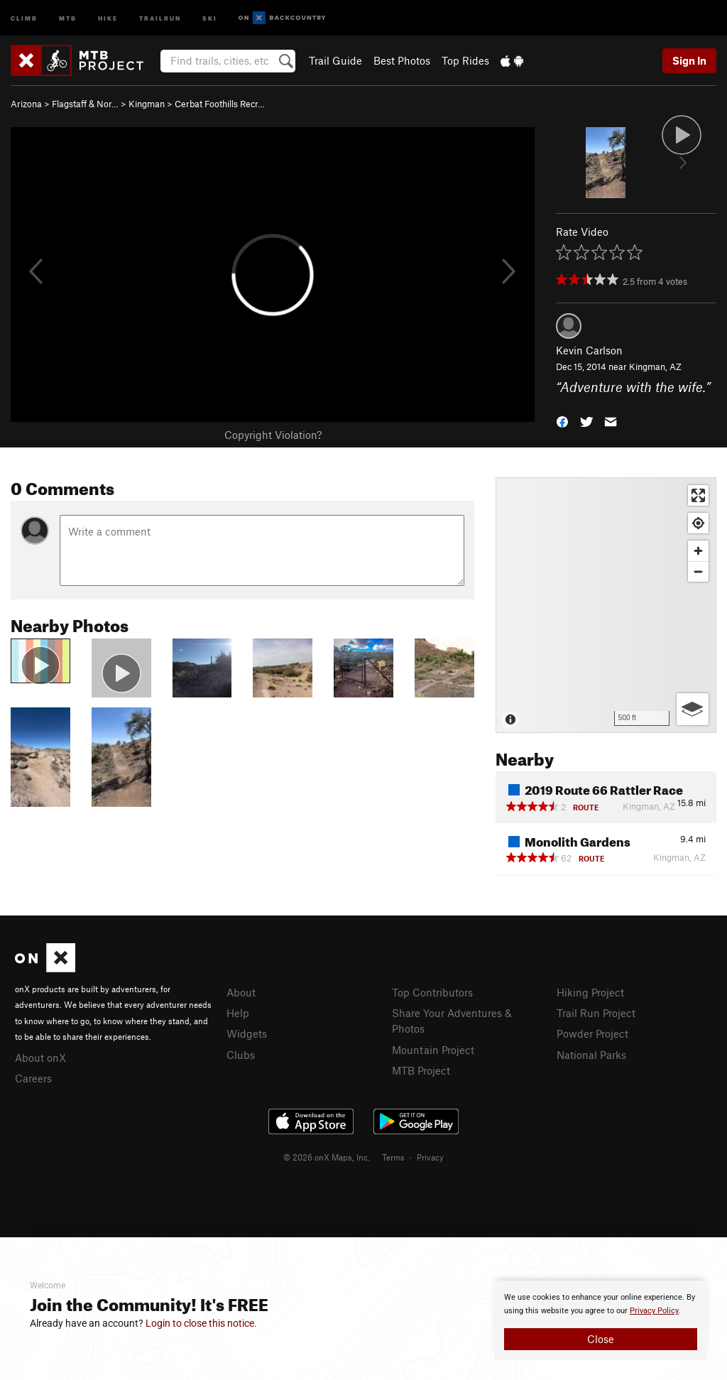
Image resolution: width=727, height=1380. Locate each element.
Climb (24, 17)
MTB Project (421, 1070)
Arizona (26, 103)
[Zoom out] (698, 571)
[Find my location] (698, 523)
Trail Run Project (596, 1012)
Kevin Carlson (589, 350)
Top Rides (465, 60)
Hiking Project (590, 992)
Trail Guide (335, 60)
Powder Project (592, 1033)
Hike (108, 17)
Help (237, 1012)
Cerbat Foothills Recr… (220, 103)
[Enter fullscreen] (698, 495)
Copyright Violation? (273, 434)
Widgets (246, 1033)
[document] (600, 1320)
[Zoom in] (698, 550)
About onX (40, 1057)
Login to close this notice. (201, 1323)
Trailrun (160, 17)
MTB (68, 17)
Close (600, 1338)
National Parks (591, 1054)
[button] (562, 420)
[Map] (606, 605)
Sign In (689, 60)
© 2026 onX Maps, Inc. (326, 1157)
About (241, 992)
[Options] (693, 709)
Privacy (430, 1157)
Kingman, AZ (655, 366)
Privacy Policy (654, 1310)
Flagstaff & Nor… (85, 103)
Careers (33, 1078)
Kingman (147, 103)
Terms (393, 1157)
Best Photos (401, 60)
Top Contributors (432, 992)
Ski (209, 17)
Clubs (240, 1054)
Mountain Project (433, 1049)
